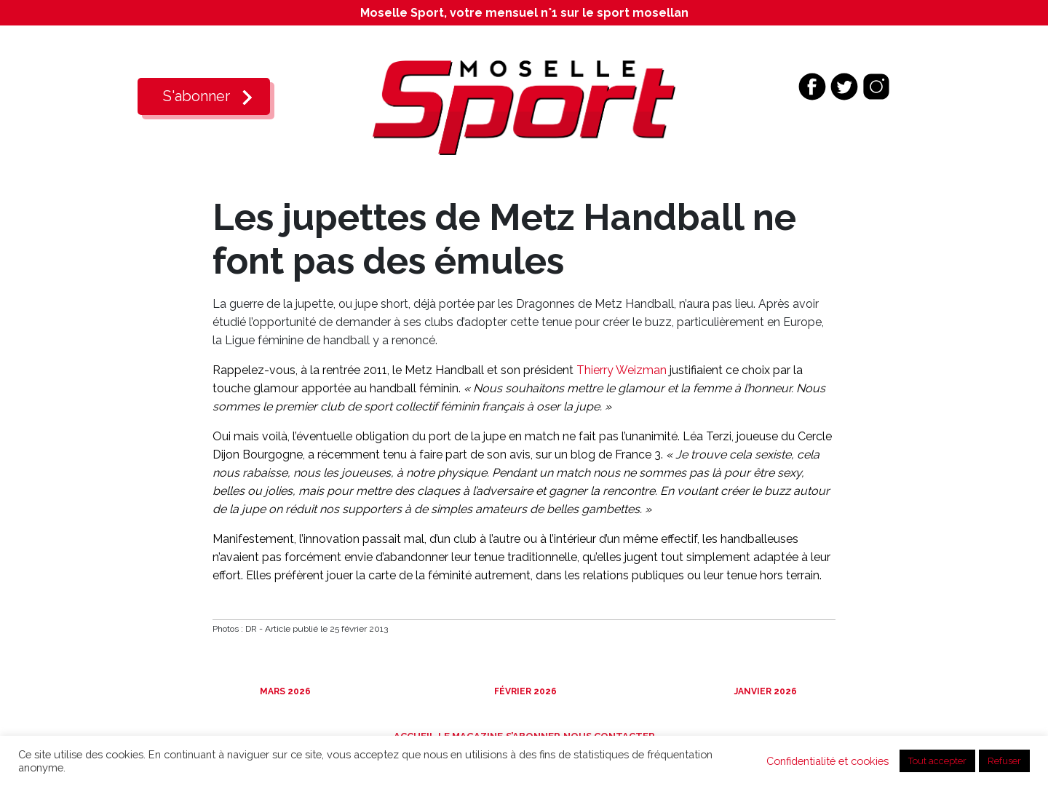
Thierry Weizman (621, 370)
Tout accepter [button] (937, 760)
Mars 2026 (284, 691)
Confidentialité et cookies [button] (827, 761)
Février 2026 (524, 691)
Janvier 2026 (764, 691)
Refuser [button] (1004, 760)
